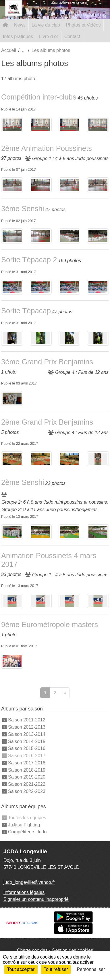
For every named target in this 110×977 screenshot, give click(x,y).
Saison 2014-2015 (26, 741)
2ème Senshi (22, 482)
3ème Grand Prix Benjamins (47, 362)
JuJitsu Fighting (24, 824)
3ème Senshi (22, 209)
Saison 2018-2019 (26, 769)
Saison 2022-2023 (26, 791)
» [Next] (64, 692)
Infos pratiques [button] (18, 36)
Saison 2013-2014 (26, 734)
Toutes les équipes (27, 817)
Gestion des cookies (72, 950)
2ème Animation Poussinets (46, 148)
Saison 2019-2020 (26, 777)
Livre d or (48, 36)
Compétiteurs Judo (27, 831)
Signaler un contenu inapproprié (36, 899)
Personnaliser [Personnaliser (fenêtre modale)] (91, 969)
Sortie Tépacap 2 (29, 260)
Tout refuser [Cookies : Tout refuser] (56, 969)
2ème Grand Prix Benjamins (47, 422)
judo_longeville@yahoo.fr (29, 882)
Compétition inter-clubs (38, 97)
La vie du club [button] (46, 24)
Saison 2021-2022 (26, 784)
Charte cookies (32, 950)
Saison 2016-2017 (26, 755)
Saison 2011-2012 (26, 719)
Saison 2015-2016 (26, 748)
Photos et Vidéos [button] (83, 24)
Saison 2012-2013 (26, 727)
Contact (72, 36)
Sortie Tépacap (26, 311)
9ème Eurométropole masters (49, 624)
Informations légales (24, 892)
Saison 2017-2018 (26, 762)
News (20, 24)
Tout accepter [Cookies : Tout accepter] (21, 969)
